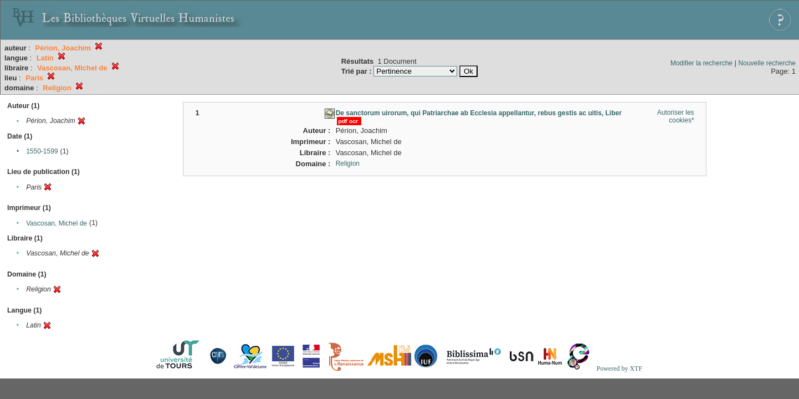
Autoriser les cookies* (675, 116)
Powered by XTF (619, 368)
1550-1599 (42, 151)
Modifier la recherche (701, 63)
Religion (348, 163)
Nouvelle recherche (767, 63)
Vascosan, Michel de (56, 223)
